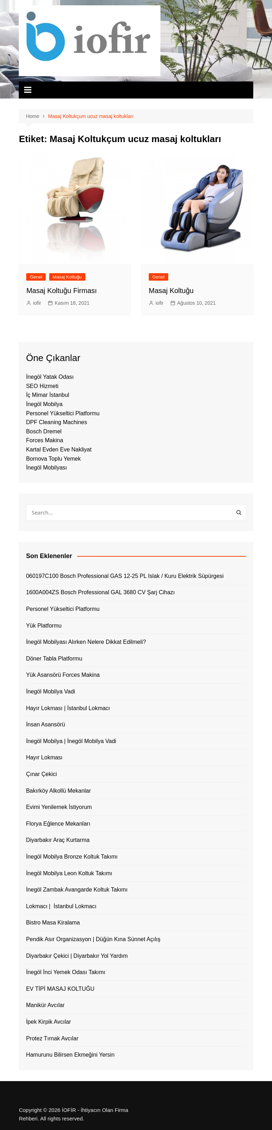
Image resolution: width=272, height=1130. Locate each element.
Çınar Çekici (41, 774)
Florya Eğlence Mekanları (58, 824)
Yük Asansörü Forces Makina (63, 675)
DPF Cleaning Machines (56, 422)
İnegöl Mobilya (44, 404)
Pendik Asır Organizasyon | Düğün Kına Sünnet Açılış (93, 939)
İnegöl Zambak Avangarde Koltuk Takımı (77, 890)
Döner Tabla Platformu (54, 659)
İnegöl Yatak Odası (50, 377)
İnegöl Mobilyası (46, 468)
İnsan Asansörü (45, 724)
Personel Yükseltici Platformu (63, 413)
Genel (36, 277)
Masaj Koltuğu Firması (61, 290)
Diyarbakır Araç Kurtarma (58, 840)
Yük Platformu (43, 626)
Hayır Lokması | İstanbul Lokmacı (68, 708)
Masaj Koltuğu (67, 277)
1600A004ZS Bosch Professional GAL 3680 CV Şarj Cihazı (100, 592)
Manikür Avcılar (45, 1005)
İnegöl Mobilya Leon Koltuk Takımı (69, 873)
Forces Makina (44, 440)
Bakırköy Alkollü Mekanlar (58, 791)
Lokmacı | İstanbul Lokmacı (61, 906)
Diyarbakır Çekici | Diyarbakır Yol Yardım (77, 956)
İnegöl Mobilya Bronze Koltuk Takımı (72, 857)
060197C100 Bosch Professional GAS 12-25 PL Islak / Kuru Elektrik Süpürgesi (124, 576)
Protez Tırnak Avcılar (52, 1038)
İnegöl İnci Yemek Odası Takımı (65, 972)
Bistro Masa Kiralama (53, 923)
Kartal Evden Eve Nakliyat (58, 449)
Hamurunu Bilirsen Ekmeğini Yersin (70, 1055)
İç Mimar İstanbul (47, 395)
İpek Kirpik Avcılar (48, 1022)
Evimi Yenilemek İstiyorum (59, 807)
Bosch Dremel (43, 431)
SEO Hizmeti (42, 386)
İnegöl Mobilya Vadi (50, 691)
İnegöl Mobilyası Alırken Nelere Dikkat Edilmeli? (86, 642)
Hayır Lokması (44, 757)
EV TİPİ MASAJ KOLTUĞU (60, 989)
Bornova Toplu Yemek (53, 459)
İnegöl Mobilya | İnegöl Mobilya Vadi (71, 741)
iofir (37, 303)
